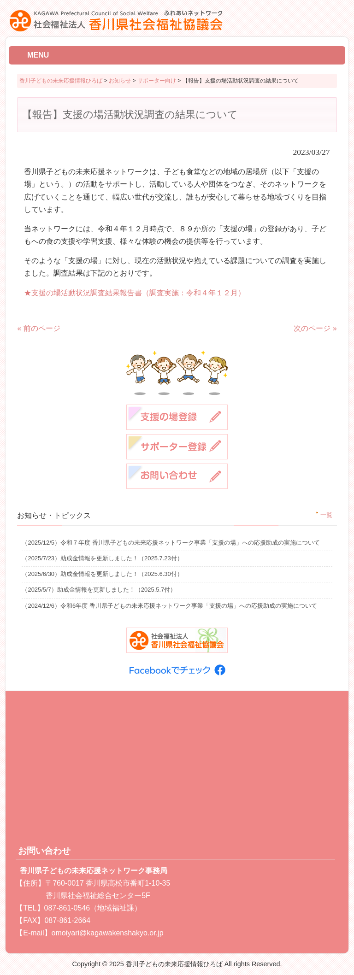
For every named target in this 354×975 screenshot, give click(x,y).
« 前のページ (38, 328)
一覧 (326, 515)
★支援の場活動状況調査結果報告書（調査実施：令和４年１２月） (134, 293)
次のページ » (315, 328)
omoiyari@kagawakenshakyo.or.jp (108, 933)
